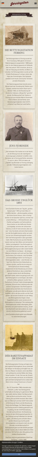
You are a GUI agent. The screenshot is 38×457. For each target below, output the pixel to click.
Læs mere (18, 450)
